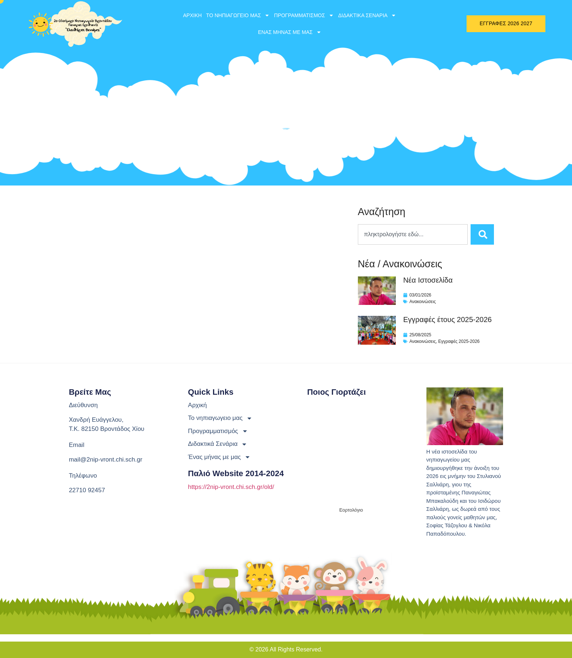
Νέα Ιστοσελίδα (428, 280)
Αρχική (192, 15)
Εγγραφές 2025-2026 (458, 341)
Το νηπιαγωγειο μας (238, 15)
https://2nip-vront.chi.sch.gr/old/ (231, 486)
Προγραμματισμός (304, 15)
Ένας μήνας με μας (289, 32)
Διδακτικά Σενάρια (367, 15)
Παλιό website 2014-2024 (236, 473)
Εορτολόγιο (351, 510)
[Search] (482, 234)
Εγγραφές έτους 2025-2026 (447, 319)
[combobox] (413, 234)
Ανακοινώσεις (422, 301)
